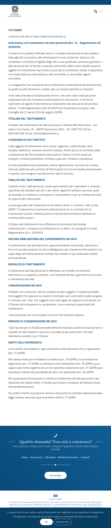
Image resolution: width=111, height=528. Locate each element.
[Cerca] (94, 11)
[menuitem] (94, 11)
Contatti (85, 457)
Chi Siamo (50, 457)
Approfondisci (63, 522)
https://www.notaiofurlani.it (49, 36)
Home (25, 457)
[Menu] (101, 11)
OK (46, 522)
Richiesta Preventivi (68, 457)
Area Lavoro (36, 457)
